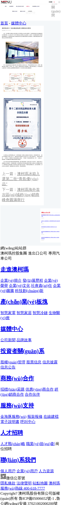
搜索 (59, 2)
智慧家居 (24, 313)
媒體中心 (18, 23)
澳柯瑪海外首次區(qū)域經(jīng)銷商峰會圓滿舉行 (21, 194)
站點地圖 (40, 483)
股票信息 (33, 362)
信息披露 (50, 362)
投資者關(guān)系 (22, 351)
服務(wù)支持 (17, 405)
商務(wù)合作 (17, 378)
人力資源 (46, 471)
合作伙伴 (32, 394)
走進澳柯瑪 (14, 269)
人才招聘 (11, 433)
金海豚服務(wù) (13, 416)
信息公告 (8, 367)
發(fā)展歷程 (33, 280)
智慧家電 (8, 313)
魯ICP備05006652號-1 (36, 498)
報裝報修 (35, 416)
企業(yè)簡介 (11, 280)
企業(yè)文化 (19, 285)
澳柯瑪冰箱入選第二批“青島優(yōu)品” (21, 179)
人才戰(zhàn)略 (12, 444)
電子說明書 (9, 422)
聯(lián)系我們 (18, 460)
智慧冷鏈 (40, 313)
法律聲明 (24, 483)
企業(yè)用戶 (27, 471)
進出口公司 (37, 253)
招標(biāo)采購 (12, 389)
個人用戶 (8, 471)
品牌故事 (24, 340)
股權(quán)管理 (12, 362)
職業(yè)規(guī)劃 (40, 444)
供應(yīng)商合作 (40, 389)
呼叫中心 (27, 422)
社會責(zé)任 (41, 285)
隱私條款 (8, 483)
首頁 (4, 23)
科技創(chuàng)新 (29, 291)
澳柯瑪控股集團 (13, 253)
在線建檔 (51, 416)
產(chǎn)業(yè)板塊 (24, 302)
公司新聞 (8, 340)
